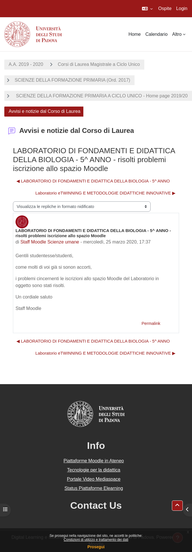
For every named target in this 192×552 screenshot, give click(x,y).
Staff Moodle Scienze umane (49, 241)
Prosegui (96, 547)
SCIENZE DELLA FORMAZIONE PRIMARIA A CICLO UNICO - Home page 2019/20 (101, 95)
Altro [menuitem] (177, 34)
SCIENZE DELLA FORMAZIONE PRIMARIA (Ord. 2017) (72, 80)
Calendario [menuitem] (156, 34)
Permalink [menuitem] (150, 323)
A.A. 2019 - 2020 (26, 64)
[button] (147, 8)
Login (181, 8)
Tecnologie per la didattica (93, 469)
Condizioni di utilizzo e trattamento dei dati (96, 540)
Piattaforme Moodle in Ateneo (94, 460)
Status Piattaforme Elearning (93, 488)
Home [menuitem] (134, 34)
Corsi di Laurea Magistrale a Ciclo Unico (99, 64)
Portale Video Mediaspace (94, 479)
